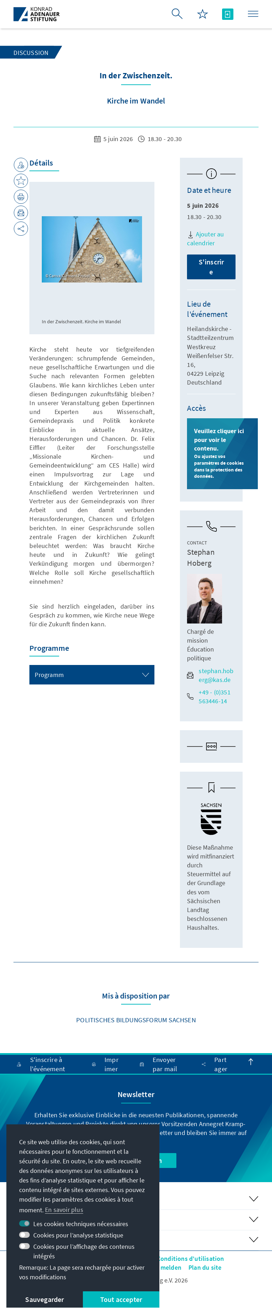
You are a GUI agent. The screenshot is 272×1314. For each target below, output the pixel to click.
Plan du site (204, 1267)
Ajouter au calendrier (205, 238)
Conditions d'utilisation (190, 1258)
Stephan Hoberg (200, 557)
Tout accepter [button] (121, 1299)
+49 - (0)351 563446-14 (208, 696)
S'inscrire (211, 266)
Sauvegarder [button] (44, 1299)
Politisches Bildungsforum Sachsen (136, 1020)
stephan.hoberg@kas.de (210, 675)
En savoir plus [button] (64, 1210)
